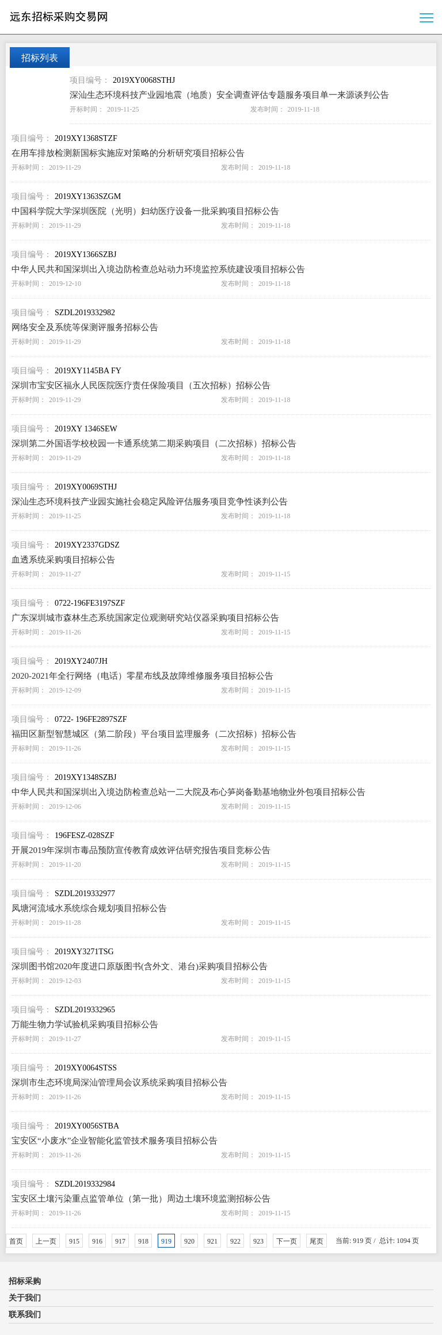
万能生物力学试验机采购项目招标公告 (85, 1024)
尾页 (316, 1241)
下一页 (286, 1241)
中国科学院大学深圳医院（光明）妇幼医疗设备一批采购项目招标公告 (145, 211)
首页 (16, 1241)
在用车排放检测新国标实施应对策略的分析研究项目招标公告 (128, 153)
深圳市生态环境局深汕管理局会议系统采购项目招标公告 (119, 1082)
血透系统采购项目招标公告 (63, 559)
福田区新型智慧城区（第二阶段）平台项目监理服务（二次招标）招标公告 (154, 734)
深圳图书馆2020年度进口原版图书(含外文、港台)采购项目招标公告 (140, 966)
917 (120, 1241)
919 (166, 1241)
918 (143, 1241)
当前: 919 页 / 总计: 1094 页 (377, 1241)
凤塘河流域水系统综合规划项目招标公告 (89, 908)
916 (97, 1241)
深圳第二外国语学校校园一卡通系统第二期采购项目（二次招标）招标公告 (154, 443)
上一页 (46, 1241)
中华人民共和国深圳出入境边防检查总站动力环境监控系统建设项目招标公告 (158, 269)
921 (212, 1241)
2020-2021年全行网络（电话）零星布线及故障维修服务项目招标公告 (142, 675)
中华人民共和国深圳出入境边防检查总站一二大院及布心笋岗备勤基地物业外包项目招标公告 (188, 792)
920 (189, 1241)
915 (74, 1241)
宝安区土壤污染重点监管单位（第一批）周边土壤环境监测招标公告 (141, 1198)
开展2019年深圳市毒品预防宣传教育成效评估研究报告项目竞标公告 (141, 850)
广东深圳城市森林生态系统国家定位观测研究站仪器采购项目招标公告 (145, 617)
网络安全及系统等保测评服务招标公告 (85, 327)
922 (235, 1241)
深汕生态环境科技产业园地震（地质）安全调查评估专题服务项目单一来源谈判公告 (229, 95)
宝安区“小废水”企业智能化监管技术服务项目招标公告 (115, 1140)
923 (258, 1241)
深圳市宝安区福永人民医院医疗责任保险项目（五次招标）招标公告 (141, 385)
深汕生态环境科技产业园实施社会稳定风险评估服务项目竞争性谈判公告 (150, 501)
